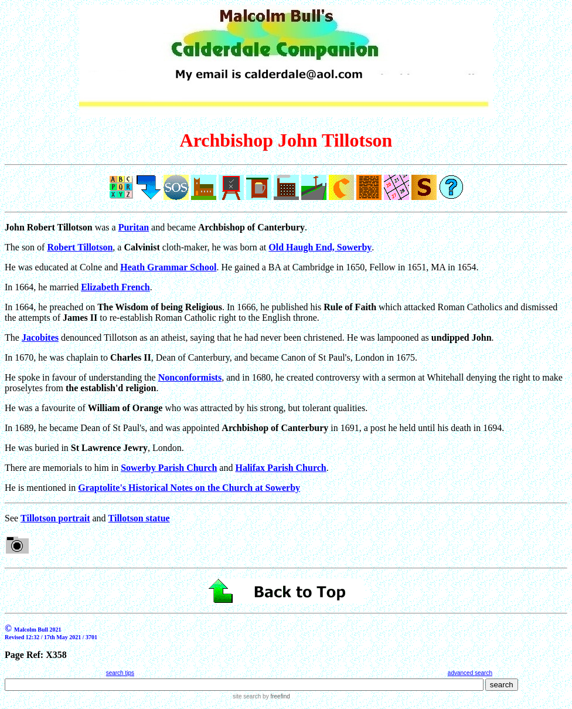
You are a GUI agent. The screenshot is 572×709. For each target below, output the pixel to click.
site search (247, 696)
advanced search (470, 673)
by (275, 696)
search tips (120, 673)
